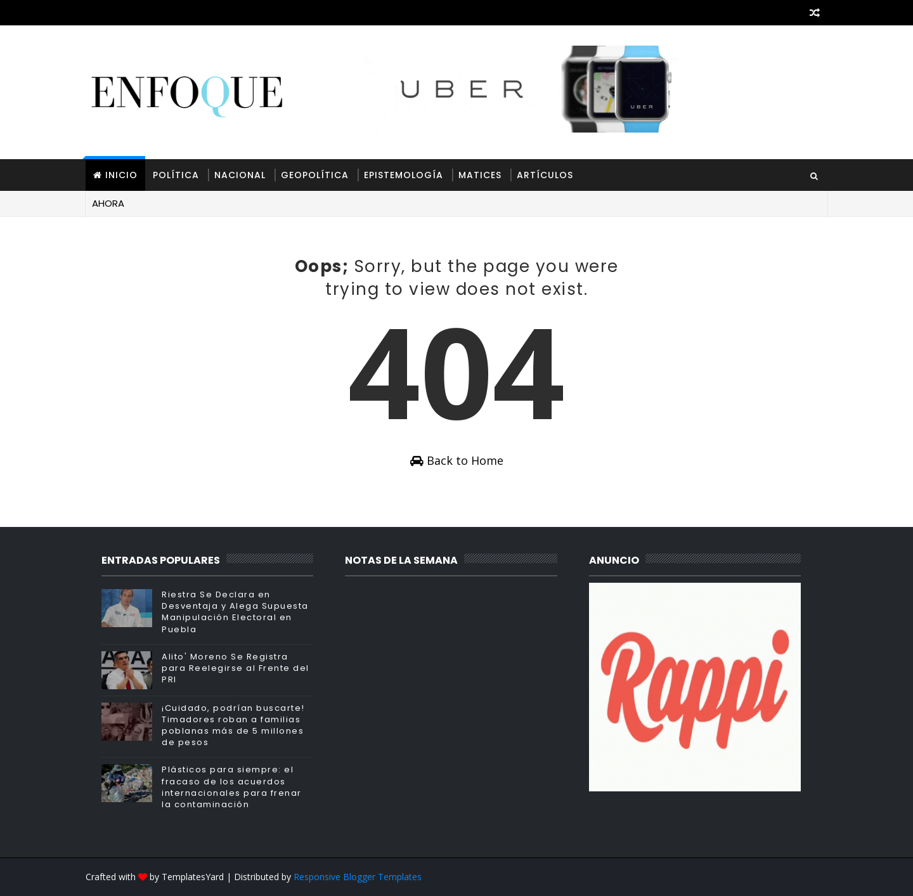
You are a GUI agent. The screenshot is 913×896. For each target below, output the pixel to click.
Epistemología (403, 175)
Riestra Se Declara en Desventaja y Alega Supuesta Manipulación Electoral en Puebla (235, 611)
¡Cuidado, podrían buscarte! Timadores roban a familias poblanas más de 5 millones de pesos (233, 725)
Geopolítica (315, 175)
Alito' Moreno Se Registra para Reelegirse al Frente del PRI (235, 668)
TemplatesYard (193, 877)
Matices (480, 175)
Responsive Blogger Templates (358, 877)
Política (176, 175)
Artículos (545, 175)
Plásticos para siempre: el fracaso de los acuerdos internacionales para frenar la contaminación (232, 786)
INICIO (121, 175)
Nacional (240, 175)
